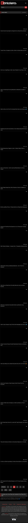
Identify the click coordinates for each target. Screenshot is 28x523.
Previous (3, 486)
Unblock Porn (4, 504)
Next (6, 489)
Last (10, 489)
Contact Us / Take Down (21, 504)
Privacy (10, 504)
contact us (6, 513)
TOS (14, 504)
